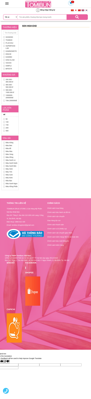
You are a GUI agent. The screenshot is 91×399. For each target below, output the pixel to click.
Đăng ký (52, 10)
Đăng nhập (44, 10)
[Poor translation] (6, 361)
